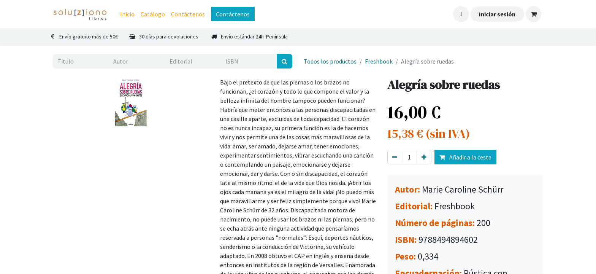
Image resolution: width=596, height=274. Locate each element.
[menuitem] (127, 14)
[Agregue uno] (424, 157)
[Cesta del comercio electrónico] (534, 14)
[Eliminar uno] (394, 157)
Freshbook (379, 61)
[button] (461, 14)
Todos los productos (330, 61)
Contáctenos (233, 14)
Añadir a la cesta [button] (465, 157)
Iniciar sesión (497, 14)
